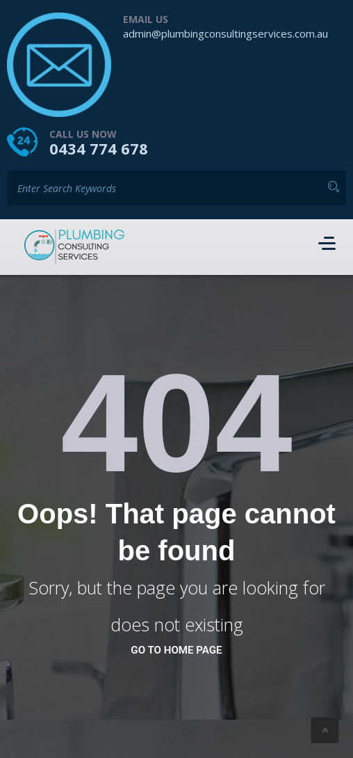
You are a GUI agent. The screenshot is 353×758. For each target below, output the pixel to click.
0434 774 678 (98, 148)
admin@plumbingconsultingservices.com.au (225, 33)
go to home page (176, 650)
